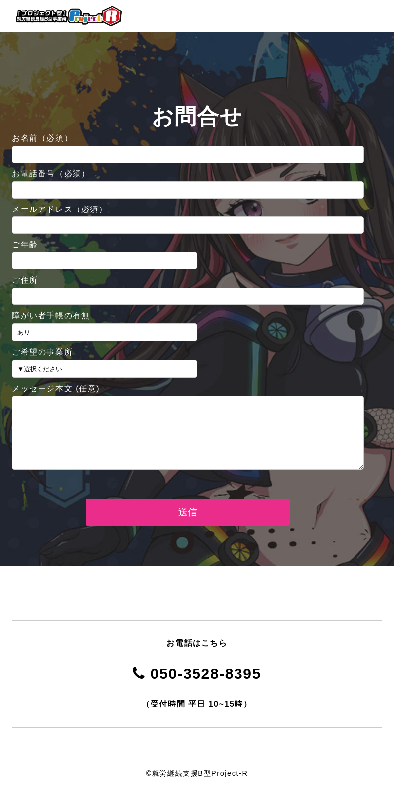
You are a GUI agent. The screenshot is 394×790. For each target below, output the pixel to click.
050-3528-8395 (197, 673)
